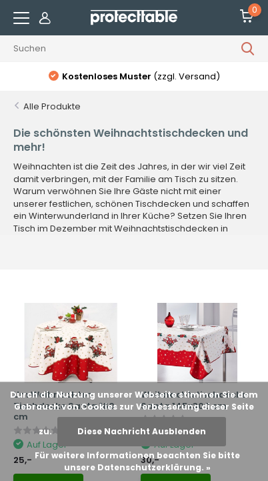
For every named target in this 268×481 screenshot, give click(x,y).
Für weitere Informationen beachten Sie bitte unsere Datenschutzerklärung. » (137, 462)
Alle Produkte (52, 106)
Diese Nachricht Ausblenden (141, 431)
